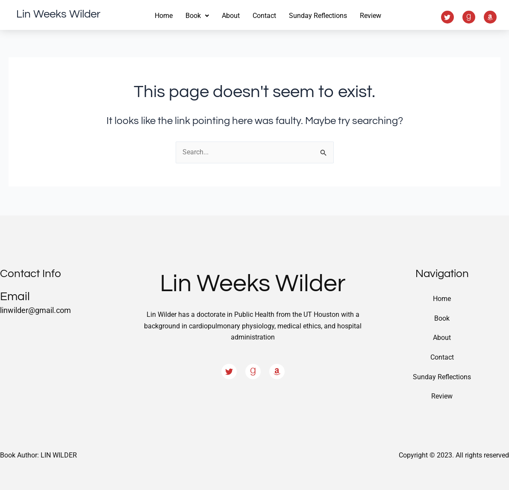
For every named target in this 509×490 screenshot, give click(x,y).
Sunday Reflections (318, 16)
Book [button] (197, 16)
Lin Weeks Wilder (58, 14)
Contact (264, 16)
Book (442, 318)
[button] (197, 16)
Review (370, 16)
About (231, 16)
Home (164, 16)
